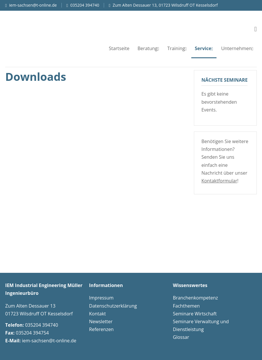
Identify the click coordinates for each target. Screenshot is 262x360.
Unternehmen (236, 48)
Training (176, 48)
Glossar (181, 337)
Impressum (101, 298)
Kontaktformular (219, 181)
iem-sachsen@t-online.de (33, 5)
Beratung (148, 48)
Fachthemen (186, 306)
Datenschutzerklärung (113, 306)
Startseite (119, 48)
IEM (51, 29)
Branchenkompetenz (195, 298)
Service (203, 48)
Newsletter (100, 321)
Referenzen (101, 329)
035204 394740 (84, 5)
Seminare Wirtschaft (195, 313)
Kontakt (97, 313)
